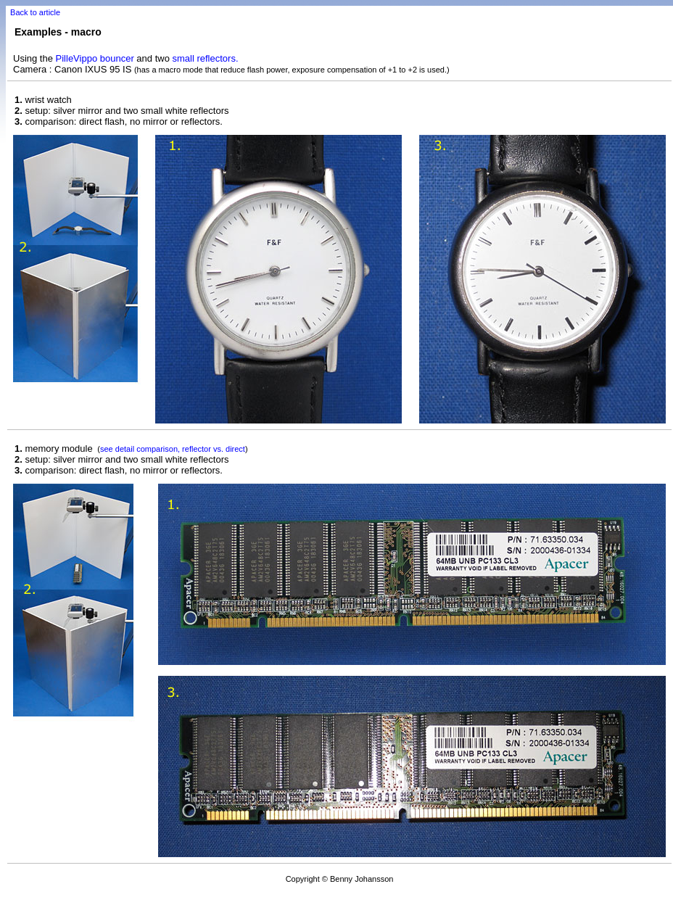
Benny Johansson (361, 879)
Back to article (35, 12)
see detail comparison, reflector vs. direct (172, 449)
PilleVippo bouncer (95, 58)
